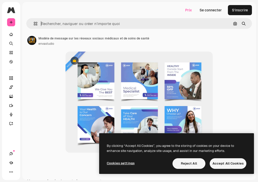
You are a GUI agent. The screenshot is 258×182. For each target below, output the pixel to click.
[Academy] (11, 163)
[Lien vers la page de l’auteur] (31, 40)
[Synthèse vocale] (13, 114)
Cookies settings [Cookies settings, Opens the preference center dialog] (121, 163)
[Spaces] (13, 87)
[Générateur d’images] (13, 96)
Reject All (189, 163)
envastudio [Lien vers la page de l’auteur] (46, 44)
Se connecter (211, 10)
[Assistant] (13, 124)
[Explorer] (11, 62)
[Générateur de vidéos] (13, 105)
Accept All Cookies (228, 163)
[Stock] (11, 53)
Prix (188, 10)
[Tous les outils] (11, 78)
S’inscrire (240, 10)
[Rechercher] (11, 43)
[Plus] (11, 172)
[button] (33, 24)
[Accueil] (11, 34)
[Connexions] (11, 154)
